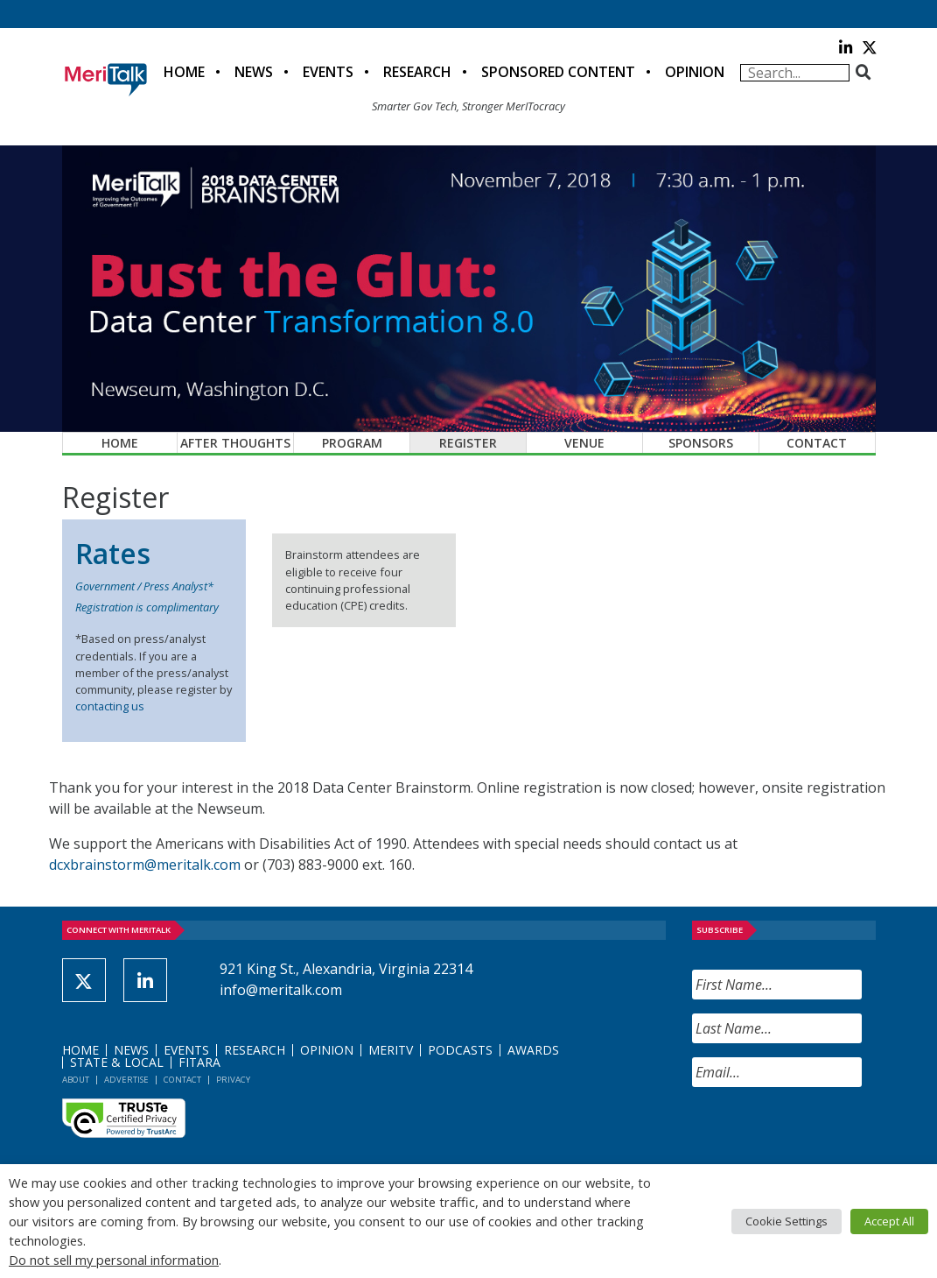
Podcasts (460, 1049)
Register (468, 442)
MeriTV (390, 1049)
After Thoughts (235, 442)
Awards (533, 1049)
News (253, 71)
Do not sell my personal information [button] (114, 1259)
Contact (817, 442)
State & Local (117, 1062)
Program (352, 442)
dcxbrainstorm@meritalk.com (145, 864)
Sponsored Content (558, 71)
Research (417, 71)
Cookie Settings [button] (786, 1221)
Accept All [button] (889, 1221)
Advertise (126, 1079)
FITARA (199, 1062)
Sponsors (700, 442)
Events (328, 71)
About (75, 1079)
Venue (584, 442)
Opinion (694, 71)
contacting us (109, 706)
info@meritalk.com (281, 989)
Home (184, 71)
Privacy (233, 1079)
